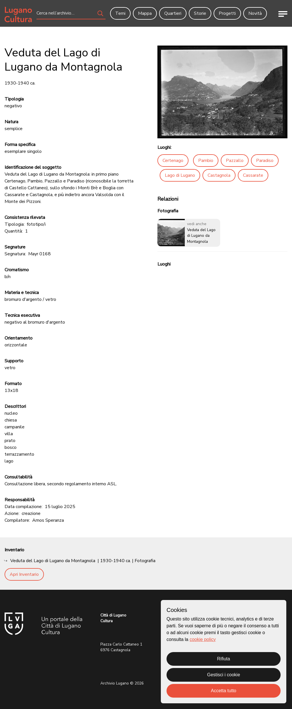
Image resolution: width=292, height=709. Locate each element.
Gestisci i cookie (223, 674)
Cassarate (253, 175)
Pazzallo (235, 160)
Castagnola (219, 175)
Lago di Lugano (180, 175)
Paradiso (264, 160)
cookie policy (203, 639)
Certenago (173, 160)
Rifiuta (223, 658)
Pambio (205, 160)
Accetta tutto (223, 690)
